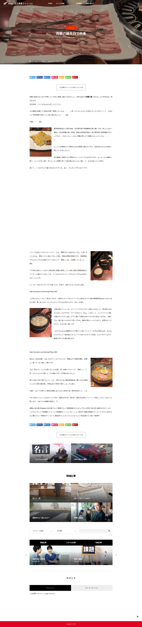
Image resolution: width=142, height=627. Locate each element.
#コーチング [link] (37, 412)
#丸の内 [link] (93, 408)
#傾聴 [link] (86, 412)
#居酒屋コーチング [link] (49, 412)
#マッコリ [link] (48, 416)
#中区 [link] (88, 408)
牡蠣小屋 (89, 97)
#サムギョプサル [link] (80, 408)
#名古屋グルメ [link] (52, 408)
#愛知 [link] (32, 408)
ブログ (70, 3)
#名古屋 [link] (37, 408)
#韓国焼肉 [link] (69, 408)
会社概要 (79, 3)
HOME (50, 3)
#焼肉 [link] (43, 416)
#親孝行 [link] (97, 416)
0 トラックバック (92, 588)
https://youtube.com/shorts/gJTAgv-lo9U (43, 291)
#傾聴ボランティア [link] (94, 412)
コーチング (71, 28)
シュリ (33, 100)
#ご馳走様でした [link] (59, 416)
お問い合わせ (90, 3)
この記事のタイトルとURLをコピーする (71, 87)
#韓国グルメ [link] (61, 408)
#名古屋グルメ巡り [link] (87, 416)
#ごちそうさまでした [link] (72, 416)
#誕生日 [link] (99, 408)
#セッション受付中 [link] (76, 412)
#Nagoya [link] (43, 408)
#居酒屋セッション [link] (62, 412)
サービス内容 (60, 3)
